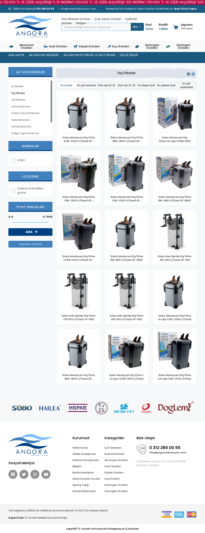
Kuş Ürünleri (112, 479)
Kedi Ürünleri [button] (55, 46)
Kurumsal (80, 437)
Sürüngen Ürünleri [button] (178, 46)
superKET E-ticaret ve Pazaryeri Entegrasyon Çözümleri (102, 529)
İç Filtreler (17, 86)
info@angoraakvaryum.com (167, 452)
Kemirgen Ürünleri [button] (147, 46)
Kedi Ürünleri (113, 466)
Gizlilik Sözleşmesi (84, 454)
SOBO (21, 160)
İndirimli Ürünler (115, 454)
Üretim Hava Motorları (25, 113)
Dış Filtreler (18, 93)
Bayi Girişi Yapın (186, 8)
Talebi (164, 27)
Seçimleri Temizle (30, 244)
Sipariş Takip (80, 485)
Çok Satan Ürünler (108, 19)
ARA (137, 27)
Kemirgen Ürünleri (116, 485)
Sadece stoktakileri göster (30, 190)
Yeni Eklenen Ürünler (76, 19)
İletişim (76, 466)
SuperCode (16, 517)
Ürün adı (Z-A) (126, 85)
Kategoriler (114, 437)
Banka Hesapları (83, 472)
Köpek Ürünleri (114, 472)
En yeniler (66, 85)
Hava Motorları (20, 106)
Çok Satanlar (113, 448)
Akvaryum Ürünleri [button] (21, 46)
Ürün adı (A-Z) (106, 85)
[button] (183, 27)
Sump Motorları (21, 126)
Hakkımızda (80, 448)
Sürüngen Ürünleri (116, 491)
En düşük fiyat (146, 85)
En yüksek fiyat (166, 85)
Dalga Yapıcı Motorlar (25, 133)
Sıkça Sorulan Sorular (86, 479)
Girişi (151, 27)
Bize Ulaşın (146, 437)
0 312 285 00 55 (164, 447)
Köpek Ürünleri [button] (87, 46)
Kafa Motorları (20, 120)
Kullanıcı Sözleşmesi (85, 460)
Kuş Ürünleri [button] (118, 46)
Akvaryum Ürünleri (116, 460)
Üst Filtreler (18, 100)
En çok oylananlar (186, 85)
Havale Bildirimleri (84, 491)
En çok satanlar (86, 85)
